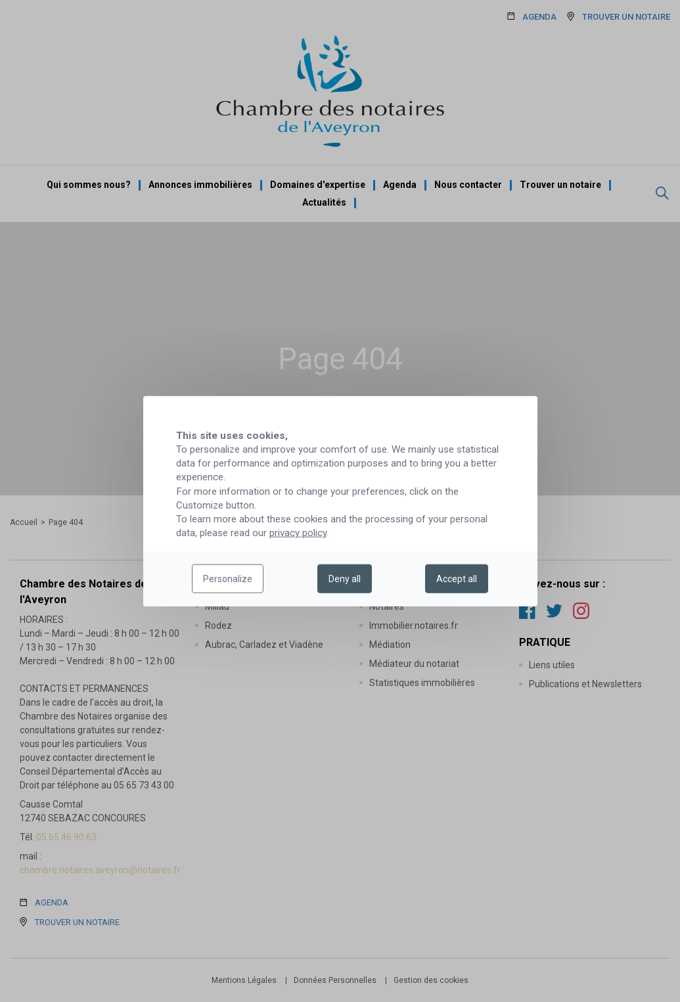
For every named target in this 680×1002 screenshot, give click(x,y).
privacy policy (298, 533)
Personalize (227, 579)
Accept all (456, 579)
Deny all (345, 579)
